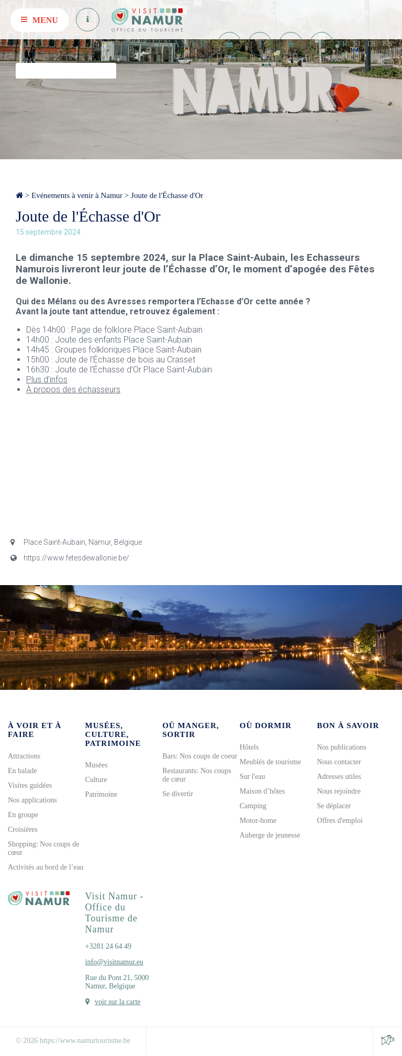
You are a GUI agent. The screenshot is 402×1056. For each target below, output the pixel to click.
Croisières (23, 829)
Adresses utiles (339, 776)
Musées (96, 765)
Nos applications (32, 800)
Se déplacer (334, 806)
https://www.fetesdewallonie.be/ (69, 558)
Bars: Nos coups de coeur (199, 756)
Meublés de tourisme (270, 762)
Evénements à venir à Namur (76, 195)
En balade (22, 771)
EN (388, 43)
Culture (96, 780)
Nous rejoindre (339, 791)
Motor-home (258, 820)
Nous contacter (339, 762)
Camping (253, 806)
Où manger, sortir (190, 730)
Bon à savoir (348, 725)
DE (372, 43)
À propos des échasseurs (73, 389)
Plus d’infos (47, 379)
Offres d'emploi (339, 820)
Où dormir (266, 725)
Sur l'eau (252, 776)
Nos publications (341, 747)
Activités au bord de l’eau (46, 867)
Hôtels (249, 747)
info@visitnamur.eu (114, 962)
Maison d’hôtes (262, 791)
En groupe (23, 815)
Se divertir (177, 794)
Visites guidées (30, 785)
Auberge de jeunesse (270, 835)
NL (357, 43)
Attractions (24, 756)
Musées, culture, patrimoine (113, 734)
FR (342, 43)
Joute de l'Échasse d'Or (167, 195)
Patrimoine (101, 794)
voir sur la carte (117, 1002)
